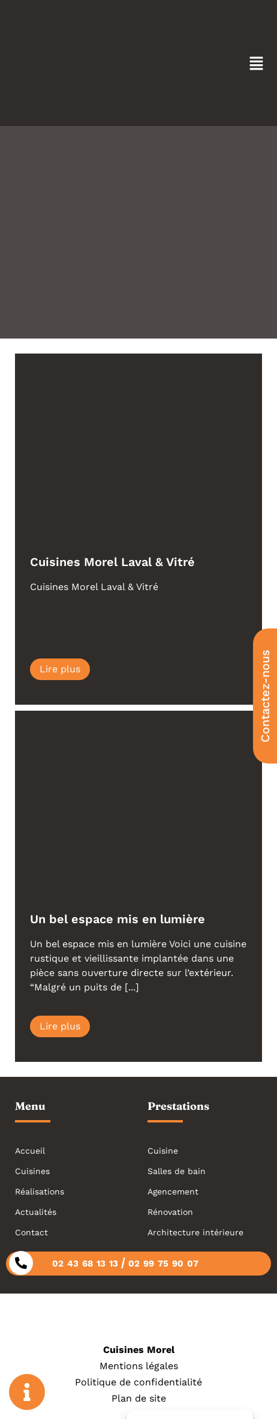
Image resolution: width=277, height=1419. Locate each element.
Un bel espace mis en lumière (117, 919)
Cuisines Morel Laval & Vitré (112, 562)
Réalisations (39, 1191)
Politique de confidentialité (138, 1382)
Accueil (30, 1150)
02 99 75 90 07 (163, 1263)
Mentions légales (139, 1366)
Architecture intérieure (195, 1232)
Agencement (172, 1191)
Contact (31, 1232)
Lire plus (60, 669)
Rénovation (170, 1212)
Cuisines (32, 1171)
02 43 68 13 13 (85, 1263)
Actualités (35, 1212)
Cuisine (162, 1150)
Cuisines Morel (138, 1349)
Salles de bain (176, 1171)
